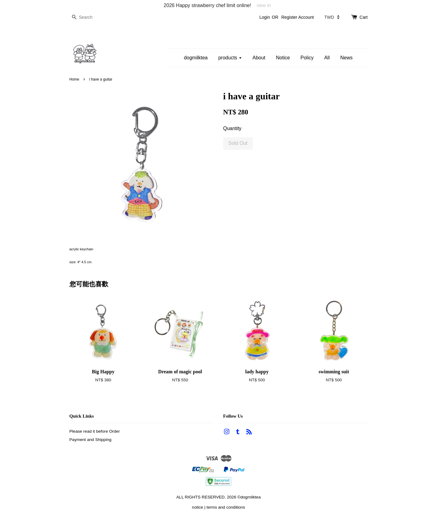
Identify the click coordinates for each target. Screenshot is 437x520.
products (230, 57)
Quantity (232, 128)
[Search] (88, 17)
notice (197, 507)
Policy (307, 57)
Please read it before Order (95, 431)
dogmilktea (196, 57)
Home (74, 79)
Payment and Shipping (91, 439)
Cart (363, 17)
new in (264, 5)
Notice (283, 57)
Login (264, 17)
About (258, 57)
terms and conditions (225, 507)
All (327, 57)
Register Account (297, 17)
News (346, 57)
